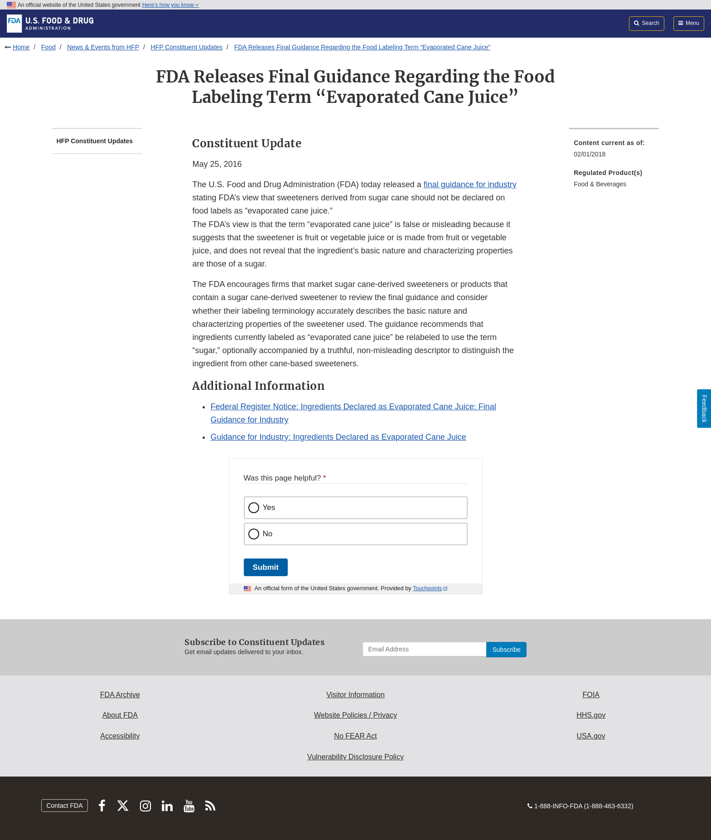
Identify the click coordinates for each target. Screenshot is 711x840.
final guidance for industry (470, 184)
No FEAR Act (355, 736)
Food (48, 47)
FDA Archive (120, 695)
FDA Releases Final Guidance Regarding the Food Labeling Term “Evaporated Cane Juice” (362, 47)
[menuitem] (614, 151)
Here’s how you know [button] (170, 5)
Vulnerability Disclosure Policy (355, 757)
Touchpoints (427, 588)
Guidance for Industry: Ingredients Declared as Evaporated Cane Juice (338, 437)
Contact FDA (64, 805)
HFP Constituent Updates (187, 47)
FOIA (590, 695)
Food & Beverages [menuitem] (600, 184)
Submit (266, 567)
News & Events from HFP (103, 47)
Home (21, 47)
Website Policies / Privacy (355, 715)
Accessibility (120, 736)
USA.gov (591, 736)
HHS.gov (590, 715)
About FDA (120, 715)
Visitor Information (355, 695)
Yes (269, 507)
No (268, 533)
